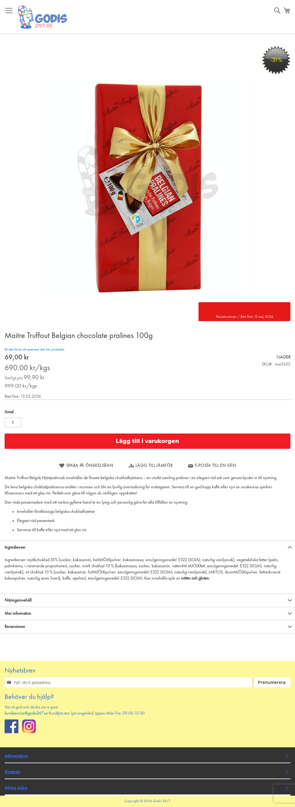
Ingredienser (15, 547)
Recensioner (15, 627)
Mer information (18, 613)
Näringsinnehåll (18, 600)
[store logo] (43, 17)
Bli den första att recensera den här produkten (34, 349)
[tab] (147, 547)
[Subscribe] (271, 682)
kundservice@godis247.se (26, 713)
